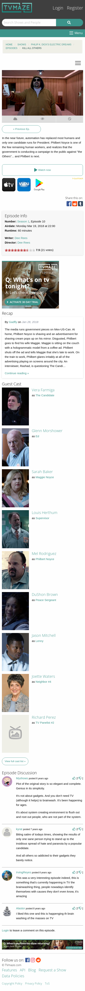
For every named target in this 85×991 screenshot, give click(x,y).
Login (58, 8)
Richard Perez (44, 717)
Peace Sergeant (46, 600)
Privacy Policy (33, 983)
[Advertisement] (30, 284)
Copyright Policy (12, 983)
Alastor (20, 908)
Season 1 (23, 221)
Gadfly (13, 322)
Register (75, 8)
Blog (32, 970)
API (22, 970)
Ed (37, 436)
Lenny (39, 641)
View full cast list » (15, 761)
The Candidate (45, 395)
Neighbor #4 (43, 681)
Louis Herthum (44, 512)
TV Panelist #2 (45, 722)
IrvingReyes (23, 872)
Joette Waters (43, 676)
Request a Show (52, 970)
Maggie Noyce (45, 477)
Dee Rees (21, 238)
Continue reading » (17, 373)
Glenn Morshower (47, 430)
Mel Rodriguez (44, 553)
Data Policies (13, 976)
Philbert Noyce (45, 559)
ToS (47, 983)
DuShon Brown (45, 594)
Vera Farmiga (43, 389)
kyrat (19, 829)
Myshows (22, 778)
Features (9, 970)
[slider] (20, 250)
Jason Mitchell (44, 635)
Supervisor (42, 518)
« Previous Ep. (21, 129)
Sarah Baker (42, 471)
